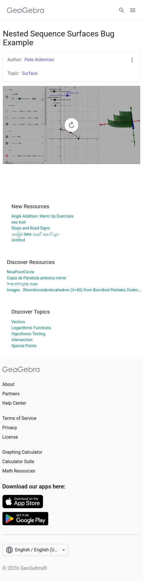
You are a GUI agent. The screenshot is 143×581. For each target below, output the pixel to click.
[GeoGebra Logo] (25, 10)
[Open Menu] (132, 10)
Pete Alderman (39, 59)
